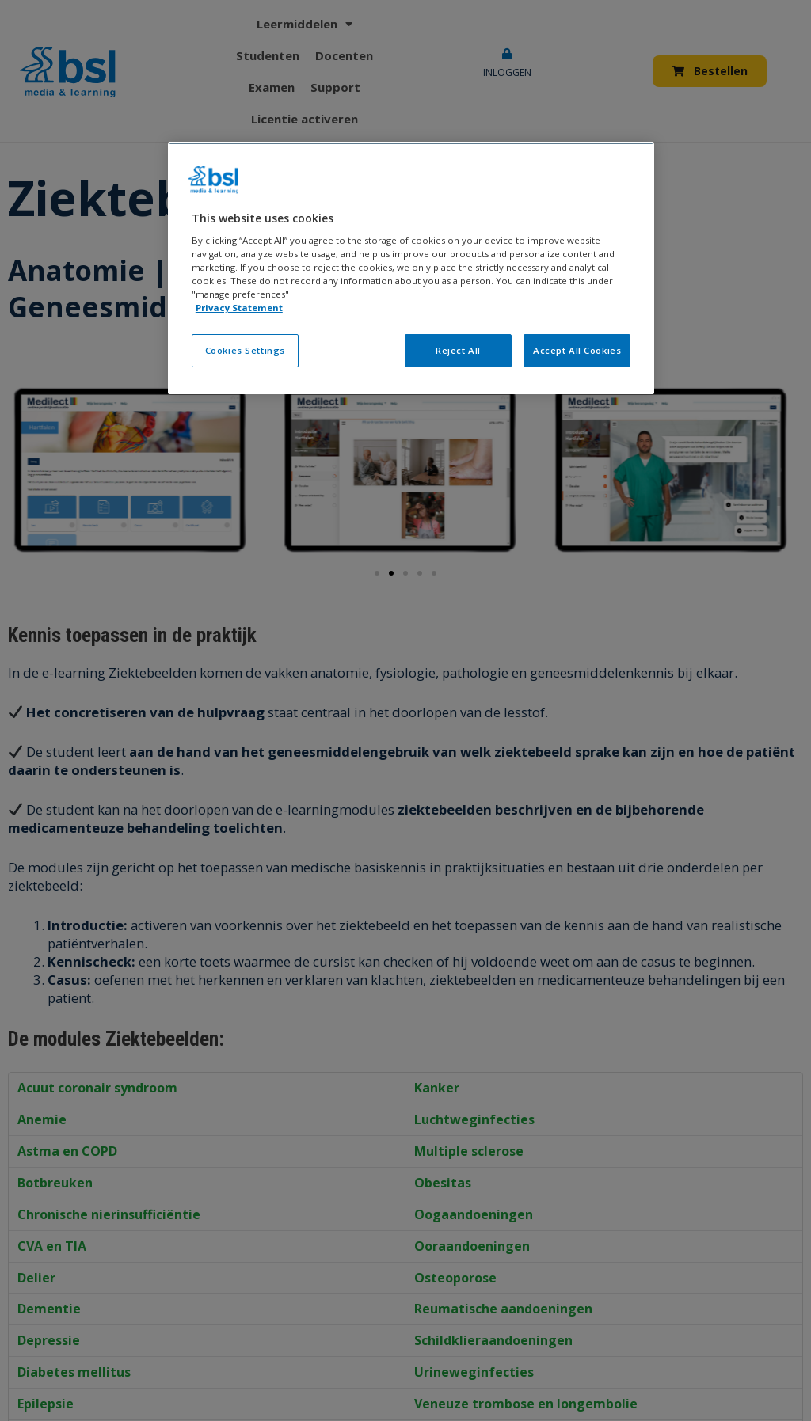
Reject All (458, 350)
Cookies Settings (245, 350)
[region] (411, 268)
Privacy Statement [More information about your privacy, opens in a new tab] (239, 307)
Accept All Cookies (577, 350)
